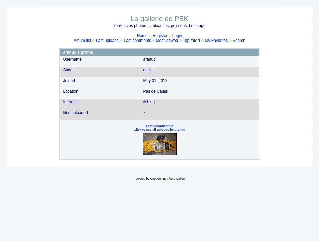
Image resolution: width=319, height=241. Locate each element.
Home (142, 35)
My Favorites (216, 40)
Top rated (191, 40)
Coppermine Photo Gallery (167, 178)
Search (239, 40)
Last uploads (107, 40)
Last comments (137, 40)
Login (177, 35)
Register (159, 35)
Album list (82, 40)
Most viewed (167, 40)
